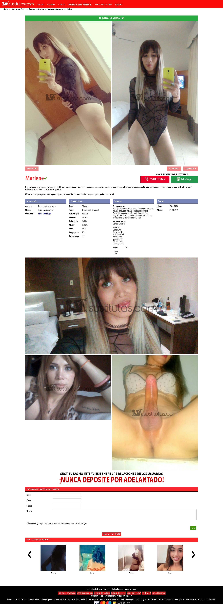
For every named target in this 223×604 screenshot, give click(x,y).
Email (29, 500)
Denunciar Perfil (112, 534)
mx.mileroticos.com (124, 596)
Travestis (51, 5)
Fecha (29, 506)
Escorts (41, 5)
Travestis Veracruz (45, 210)
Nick (28, 495)
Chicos (61, 5)
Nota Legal (82, 523)
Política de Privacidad (60, 523)
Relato (29, 511)
